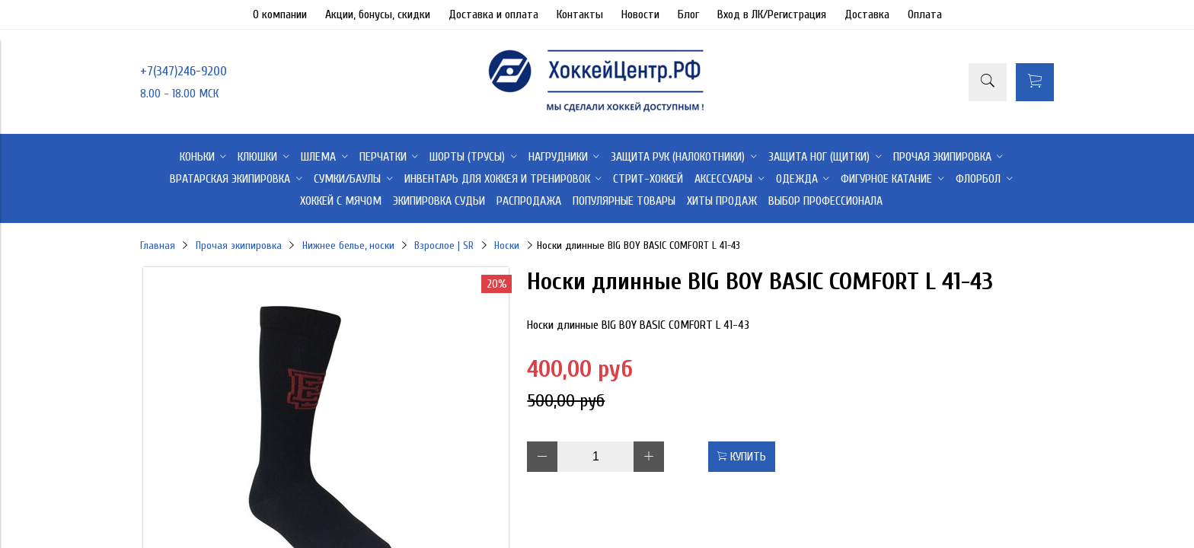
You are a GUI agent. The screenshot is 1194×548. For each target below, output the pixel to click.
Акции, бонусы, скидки (377, 14)
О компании (280, 14)
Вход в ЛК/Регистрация (771, 14)
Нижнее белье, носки (348, 245)
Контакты (580, 14)
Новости (640, 14)
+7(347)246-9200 (183, 71)
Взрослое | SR (444, 245)
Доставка (866, 14)
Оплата (925, 14)
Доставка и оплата (493, 14)
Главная (157, 245)
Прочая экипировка (239, 245)
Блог (688, 14)
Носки (506, 245)
